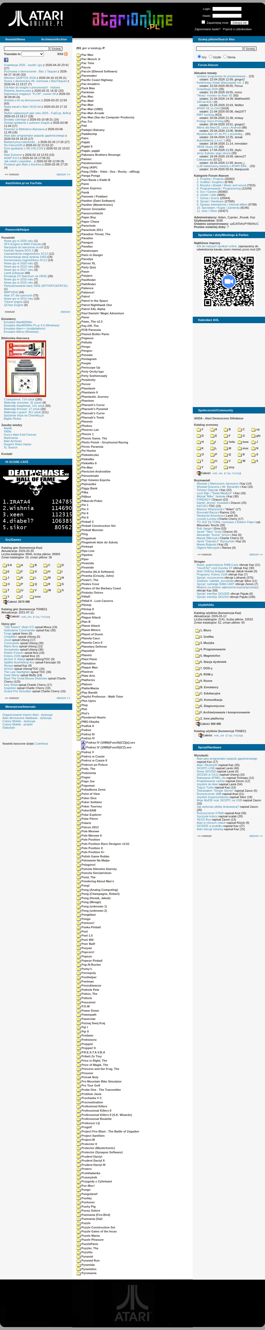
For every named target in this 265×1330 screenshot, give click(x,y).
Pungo (83, 1189)
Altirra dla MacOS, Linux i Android (219, 127)
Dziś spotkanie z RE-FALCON (23, 148)
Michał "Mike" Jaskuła (211, 496)
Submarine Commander (19, 630)
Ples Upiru (86, 700)
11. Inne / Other (207, 210)
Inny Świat (11, 684)
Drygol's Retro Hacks (17, 444)
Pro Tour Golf (88, 1085)
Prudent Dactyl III (91, 1164)
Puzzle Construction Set (96, 1227)
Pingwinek (86, 538)
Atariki (8, 428)
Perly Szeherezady (92, 375)
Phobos (84, 425)
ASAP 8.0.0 (11, 158)
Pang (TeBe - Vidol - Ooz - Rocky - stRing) (108, 171)
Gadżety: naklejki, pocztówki (215, 580)
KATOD (202, 506)
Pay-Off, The (88, 325)
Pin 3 (82, 509)
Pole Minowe (88, 831)
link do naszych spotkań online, (217, 246)
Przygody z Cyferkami (94, 1181)
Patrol (83, 296)
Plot (82, 709)
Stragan (199, 561)
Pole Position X (90, 848)
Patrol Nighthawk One (94, 305)
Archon (8, 668)
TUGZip (45, 616)
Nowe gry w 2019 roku (18, 266)
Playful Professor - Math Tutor (100, 696)
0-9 (7, 565)
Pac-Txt (84, 121)
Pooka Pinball (89, 927)
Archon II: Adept (15, 659)
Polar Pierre (87, 818)
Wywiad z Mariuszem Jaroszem (217, 483)
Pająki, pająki (88, 150)
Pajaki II (84, 146)
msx (243, 448)
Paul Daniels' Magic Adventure (100, 313)
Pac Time (85, 63)
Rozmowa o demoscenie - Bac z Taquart (30, 71)
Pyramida (86, 1264)
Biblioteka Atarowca (15, 338)
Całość (13, 616)
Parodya (85, 259)
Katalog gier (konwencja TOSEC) (24, 609)
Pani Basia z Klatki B (93, 179)
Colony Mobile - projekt (17, 724)
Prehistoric (87, 1039)
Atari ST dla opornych (18, 295)
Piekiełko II (87, 463)
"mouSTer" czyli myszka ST (215, 568)
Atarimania (11, 437)
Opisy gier (8, 623)
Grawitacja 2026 (207, 89)
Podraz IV (86, 738)
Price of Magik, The (92, 1064)
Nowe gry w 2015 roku (18, 282)
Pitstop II (85, 609)
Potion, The (87, 993)
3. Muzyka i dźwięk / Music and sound (221, 185)
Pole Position (88, 839)
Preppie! (85, 1044)
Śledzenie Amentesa (210, 515)
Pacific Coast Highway (95, 80)
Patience (85, 288)
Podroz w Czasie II (92, 760)
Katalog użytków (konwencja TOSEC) (220, 731)
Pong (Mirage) (89, 902)
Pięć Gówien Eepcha (93, 480)
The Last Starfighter (17, 672)
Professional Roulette (94, 1118)
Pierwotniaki (88, 475)
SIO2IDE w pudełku (209, 826)
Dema (231, 57)
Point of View (88, 793)
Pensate (85, 355)
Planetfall (85, 650)
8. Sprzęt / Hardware (210, 201)
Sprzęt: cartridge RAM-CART (215, 584)
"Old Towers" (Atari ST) (19, 627)
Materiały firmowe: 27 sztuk (22, 409)
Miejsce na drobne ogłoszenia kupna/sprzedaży (228, 587)
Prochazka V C (89, 1098)
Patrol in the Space (92, 300)
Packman (85, 92)
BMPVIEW (11, 292)
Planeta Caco (88, 638)
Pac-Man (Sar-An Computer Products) (105, 117)
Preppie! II (86, 1048)
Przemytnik (87, 1177)
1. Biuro (203, 630)
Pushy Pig (86, 1206)
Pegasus (85, 338)
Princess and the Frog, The (98, 1068)
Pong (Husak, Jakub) (94, 898)
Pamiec (84, 159)
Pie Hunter (86, 450)
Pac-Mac (85, 96)
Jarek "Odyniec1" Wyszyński (215, 541)
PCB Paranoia (89, 329)
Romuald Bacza (207, 512)
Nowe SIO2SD (206, 771)
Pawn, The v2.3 (90, 321)
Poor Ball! (86, 943)
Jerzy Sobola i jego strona (214, 153)
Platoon (84, 684)
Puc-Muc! (86, 1185)
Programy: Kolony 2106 (212, 574)
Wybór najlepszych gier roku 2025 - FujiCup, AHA (36, 113)
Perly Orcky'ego (90, 371)
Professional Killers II (94, 1110)
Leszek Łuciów (206, 518)
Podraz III (85, 734)
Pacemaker (87, 75)
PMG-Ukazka (88, 721)
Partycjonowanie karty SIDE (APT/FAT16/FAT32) (35, 285)
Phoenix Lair (88, 429)
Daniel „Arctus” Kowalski (213, 502)
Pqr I (82, 1027)
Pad (82, 125)
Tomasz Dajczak (207, 490)
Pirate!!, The (88, 580)
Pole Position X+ (91, 852)
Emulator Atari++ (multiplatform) (24, 328)
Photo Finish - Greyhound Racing (102, 442)
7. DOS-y (204, 668)
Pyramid (85, 1256)
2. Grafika (204, 636)
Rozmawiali (202, 480)
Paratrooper (87, 250)
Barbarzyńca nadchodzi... (20, 142)
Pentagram (87, 359)
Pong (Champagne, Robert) (98, 893)
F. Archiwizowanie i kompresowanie (222, 712)
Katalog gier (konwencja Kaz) (21, 547)
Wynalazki (201, 755)
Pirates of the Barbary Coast (99, 588)
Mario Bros (11, 646)
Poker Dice (87, 798)
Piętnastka (86, 484)
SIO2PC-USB (206, 768)
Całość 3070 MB (16, 601)
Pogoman (86, 785)
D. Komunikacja (208, 699)
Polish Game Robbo (93, 856)
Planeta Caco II (89, 642)
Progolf (84, 1127)
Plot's (83, 713)
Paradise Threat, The (93, 234)
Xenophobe (11, 649)
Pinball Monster (90, 530)
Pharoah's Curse (91, 413)
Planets (84, 655)
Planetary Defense (92, 646)
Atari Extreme (13, 154)
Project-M (86, 1139)
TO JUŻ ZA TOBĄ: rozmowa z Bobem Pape (225, 522)
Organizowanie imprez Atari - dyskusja (27, 714)
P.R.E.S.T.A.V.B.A (91, 1052)
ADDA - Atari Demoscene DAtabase (218, 418)
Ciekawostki (205, 159)
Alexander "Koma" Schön (213, 534)
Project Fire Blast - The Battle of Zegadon (108, 1131)
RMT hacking (205, 114)
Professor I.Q (88, 1123)
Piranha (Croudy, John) (95, 575)
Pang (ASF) (87, 167)
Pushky (84, 1198)
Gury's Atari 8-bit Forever (20, 434)
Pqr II (83, 1031)
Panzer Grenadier (91, 209)
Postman (85, 981)
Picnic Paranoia (90, 446)
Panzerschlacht (90, 213)
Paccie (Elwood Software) (97, 71)
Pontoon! (85, 923)
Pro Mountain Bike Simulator (99, 1081)
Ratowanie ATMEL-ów (211, 777)
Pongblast (86, 914)
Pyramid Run (88, 1260)
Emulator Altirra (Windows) (21, 331)
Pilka (82, 492)
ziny (229, 467)
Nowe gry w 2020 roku (18, 263)
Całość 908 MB (208, 723)
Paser (83, 271)
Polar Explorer (89, 814)
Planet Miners (89, 630)
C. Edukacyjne (207, 693)
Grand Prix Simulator (17, 691)
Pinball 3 (85, 521)
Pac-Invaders (88, 84)
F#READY (203, 499)
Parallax (85, 246)
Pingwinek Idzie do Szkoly (97, 542)
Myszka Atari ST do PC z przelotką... (220, 134)
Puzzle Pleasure (90, 1239)
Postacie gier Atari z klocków (22, 164)
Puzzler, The (88, 1248)
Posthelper (87, 977)
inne (35, 596)
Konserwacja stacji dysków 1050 (25, 256)
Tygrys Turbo (205, 787)
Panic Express (89, 188)
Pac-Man (85, 104)
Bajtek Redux (12, 418)
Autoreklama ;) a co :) (211, 140)
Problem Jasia (89, 1094)
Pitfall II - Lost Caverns (95, 600)
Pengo (83, 346)
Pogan (83, 777)
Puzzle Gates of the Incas (97, 1231)
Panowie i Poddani (92, 196)
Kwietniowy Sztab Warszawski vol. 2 (220, 82)
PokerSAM (86, 810)
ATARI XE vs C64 (208, 108)
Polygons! (86, 864)
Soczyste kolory (207, 816)
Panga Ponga (88, 175)
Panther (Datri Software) (96, 200)
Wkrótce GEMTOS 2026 (20, 77)
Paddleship (87, 134)
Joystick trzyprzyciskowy (213, 797)
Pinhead (85, 546)
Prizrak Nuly (88, 1077)
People (84, 363)
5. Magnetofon (207, 655)
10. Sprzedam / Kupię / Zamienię (218, 207)
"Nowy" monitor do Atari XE (214, 95)
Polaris (84, 823)
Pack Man (86, 88)
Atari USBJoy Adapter (211, 571)
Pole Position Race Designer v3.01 (103, 843)
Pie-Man (85, 467)
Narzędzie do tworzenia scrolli (23, 247)
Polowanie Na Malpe (93, 860)
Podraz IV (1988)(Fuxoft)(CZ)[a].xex (108, 742)
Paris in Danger (90, 255)
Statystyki (8, 727)
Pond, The (86, 877)
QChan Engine (13, 305)
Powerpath (86, 1014)
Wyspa (8, 665)
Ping (82, 534)
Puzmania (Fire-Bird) (93, 1214)
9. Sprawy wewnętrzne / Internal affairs (222, 204)
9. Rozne (203, 680)
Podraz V (85, 752)
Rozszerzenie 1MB (209, 793)
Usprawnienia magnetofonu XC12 (26, 253)
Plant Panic (87, 659)
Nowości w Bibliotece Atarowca (24, 129)
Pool (82, 931)
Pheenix (85, 421)
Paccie (84, 67)
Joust (7, 639)
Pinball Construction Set (96, 525)
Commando (11, 643)
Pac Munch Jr (89, 59)
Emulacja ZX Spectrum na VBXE (25, 276)
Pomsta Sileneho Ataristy (97, 869)
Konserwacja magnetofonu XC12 (25, 260)
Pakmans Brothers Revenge (98, 154)
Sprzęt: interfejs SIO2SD (213, 596)
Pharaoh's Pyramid (92, 409)
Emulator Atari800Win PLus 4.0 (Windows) (31, 325)
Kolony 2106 (12, 656)
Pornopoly (86, 973)
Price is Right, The (92, 1060)
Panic (83, 183)
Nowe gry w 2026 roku (18, 240)
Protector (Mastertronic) (96, 1148)
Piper (83, 559)
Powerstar (86, 1018)
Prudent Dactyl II (91, 1160)
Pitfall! (83, 596)
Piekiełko (85, 459)
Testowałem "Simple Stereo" (215, 790)
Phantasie (86, 388)
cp (255, 429)
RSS (62, 54)
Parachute (86, 225)
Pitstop (84, 604)
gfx (256, 435)
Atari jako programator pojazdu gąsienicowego (34, 135)
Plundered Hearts (91, 717)
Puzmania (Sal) (89, 1218)
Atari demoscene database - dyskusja (26, 718)
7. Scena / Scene (208, 198)
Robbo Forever (14, 652)
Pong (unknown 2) (92, 910)
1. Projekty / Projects (210, 178)
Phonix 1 (85, 434)
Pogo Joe (86, 781)
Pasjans (85, 275)
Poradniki (8, 237)
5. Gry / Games (207, 191)
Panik (83, 192)
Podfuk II (85, 726)
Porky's (84, 969)
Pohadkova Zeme (91, 789)
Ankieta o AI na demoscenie (22, 100)
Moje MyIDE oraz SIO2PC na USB (219, 800)
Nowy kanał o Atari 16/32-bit (22, 106)
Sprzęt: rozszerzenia (210, 577)
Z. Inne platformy (209, 718)
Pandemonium (89, 163)
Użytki (217, 57)
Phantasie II (87, 392)
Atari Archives (13, 441)
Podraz (84, 730)
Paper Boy (86, 217)
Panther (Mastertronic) (95, 204)
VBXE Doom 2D (207, 146)
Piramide (85, 567)
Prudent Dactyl (89, 1156)
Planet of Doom (90, 634)
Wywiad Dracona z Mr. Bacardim (218, 486)
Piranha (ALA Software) (95, 571)
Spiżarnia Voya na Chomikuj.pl (24, 415)
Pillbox (84, 496)
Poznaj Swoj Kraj (91, 1023)
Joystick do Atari (207, 784)
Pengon (84, 350)
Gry (204, 57)
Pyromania (86, 1273)
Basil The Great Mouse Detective (25, 678)
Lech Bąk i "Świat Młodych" (214, 493)
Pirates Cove (88, 584)
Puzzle (83, 1223)
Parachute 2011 (90, 229)
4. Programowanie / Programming (219, 188)
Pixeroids (86, 613)
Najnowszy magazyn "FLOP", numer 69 (30, 93)
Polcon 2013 (88, 827)
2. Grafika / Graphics (210, 182)
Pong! (83, 885)
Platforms (86, 680)
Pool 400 (85, 939)
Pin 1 (82, 505)
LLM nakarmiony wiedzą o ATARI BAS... (223, 166)
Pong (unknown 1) (92, 906)
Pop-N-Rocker (89, 964)
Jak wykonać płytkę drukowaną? (218, 806)
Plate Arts (86, 675)
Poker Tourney (89, 806)
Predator (85, 1035)
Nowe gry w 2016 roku (18, 279)
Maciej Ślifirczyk (207, 538)
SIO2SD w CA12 (208, 774)
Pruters (84, 1168)
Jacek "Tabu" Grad (209, 531)
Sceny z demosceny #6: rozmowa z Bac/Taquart (35, 81)
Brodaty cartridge (15, 119)
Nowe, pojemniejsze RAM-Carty (217, 564)
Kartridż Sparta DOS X (19, 250)
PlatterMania (88, 688)
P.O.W (83, 1006)
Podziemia (86, 773)
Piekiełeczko (88, 455)
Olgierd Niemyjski (208, 547)
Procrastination (90, 1102)
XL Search (10, 447)
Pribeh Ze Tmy (89, 1056)
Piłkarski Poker (90, 500)
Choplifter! (10, 636)
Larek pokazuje (14, 272)
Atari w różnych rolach (211, 822)
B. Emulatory (206, 687)
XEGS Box (204, 819)
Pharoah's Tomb (90, 417)
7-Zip (36, 616)
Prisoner (85, 1073)
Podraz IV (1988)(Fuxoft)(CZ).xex (106, 747)
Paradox (85, 238)
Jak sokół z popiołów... (18, 161)
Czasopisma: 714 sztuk (19, 399)
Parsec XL (86, 263)
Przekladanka (88, 1173)
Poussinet (86, 1002)
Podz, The (86, 768)
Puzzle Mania (88, 1235)
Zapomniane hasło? (208, 29)
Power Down (88, 1010)
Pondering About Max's (95, 881)
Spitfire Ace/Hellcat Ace (19, 662)
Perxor (84, 384)
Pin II (82, 517)
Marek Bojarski (206, 544)
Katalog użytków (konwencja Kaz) (217, 612)
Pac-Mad (85, 100)
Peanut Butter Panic (93, 334)
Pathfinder (86, 284)
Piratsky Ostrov (90, 592)
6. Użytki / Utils (206, 194)
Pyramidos (86, 1269)
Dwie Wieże (12, 675)
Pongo (83, 919)
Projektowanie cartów (211, 781)
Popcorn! (85, 952)
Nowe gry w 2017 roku (18, 269)
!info (229, 441)
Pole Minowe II (89, 835)
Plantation (86, 663)
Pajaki (83, 142)
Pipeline (85, 554)
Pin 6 (82, 513)
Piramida (85, 563)
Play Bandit (87, 692)
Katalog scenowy (206, 424)
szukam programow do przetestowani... (222, 76)
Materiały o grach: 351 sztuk (22, 412)
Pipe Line (85, 550)
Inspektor (10, 688)
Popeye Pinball (89, 960)
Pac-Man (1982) (90, 109)
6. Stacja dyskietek (210, 661)
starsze (65, 311)
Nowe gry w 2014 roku (18, 298)
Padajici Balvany (91, 130)
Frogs (8, 633)
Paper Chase (88, 221)
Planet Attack (88, 625)
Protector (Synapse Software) (100, 1152)
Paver (83, 317)
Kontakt (6, 453)
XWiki (7, 431)
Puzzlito (85, 1252)
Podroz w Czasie (91, 756)
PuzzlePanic (88, 1244)
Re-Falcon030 (13, 145)
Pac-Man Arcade (90, 113)
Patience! (85, 292)
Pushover (86, 1202)
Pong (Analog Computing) (97, 889)
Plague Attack (89, 617)
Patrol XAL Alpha (91, 309)
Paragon (85, 242)
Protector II (87, 1144)
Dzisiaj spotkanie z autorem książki (27, 122)
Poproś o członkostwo (237, 29)
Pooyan (84, 948)
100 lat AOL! (205, 101)
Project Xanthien (91, 1135)
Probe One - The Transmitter (99, 1089)
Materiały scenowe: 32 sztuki (23, 402)
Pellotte (84, 342)
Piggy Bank (87, 488)
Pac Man (85, 54)
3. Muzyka (204, 642)
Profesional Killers (92, 1106)
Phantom (85, 400)
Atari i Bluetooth (207, 765)
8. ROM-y (204, 674)
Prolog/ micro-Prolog (210, 121)
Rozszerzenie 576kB (210, 813)
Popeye (84, 956)
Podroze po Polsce (92, 764)
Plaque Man (87, 667)
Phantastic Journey (93, 396)
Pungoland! (87, 1194)
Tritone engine (13, 301)
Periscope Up (88, 367)
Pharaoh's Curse (91, 405)
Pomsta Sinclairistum (94, 873)
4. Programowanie (210, 649)
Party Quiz (86, 267)
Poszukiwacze (89, 985)
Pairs (83, 138)
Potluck (84, 998)
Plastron (85, 671)
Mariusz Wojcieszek (210, 509)
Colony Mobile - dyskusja (18, 721)
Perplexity (86, 379)
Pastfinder (86, 279)
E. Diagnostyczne (210, 705)
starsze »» (63, 174)
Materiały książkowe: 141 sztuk (24, 405)
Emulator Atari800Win (18, 322)
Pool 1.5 (85, 935)
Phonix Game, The (92, 438)
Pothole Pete (88, 989)
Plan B (83, 621)
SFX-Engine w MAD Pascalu (22, 244)
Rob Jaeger (204, 528)
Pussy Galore (88, 1210)
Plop (82, 705)
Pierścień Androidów (94, 471)
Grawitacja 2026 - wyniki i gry (23, 65)
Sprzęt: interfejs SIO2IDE (213, 593)
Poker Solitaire (89, 802)
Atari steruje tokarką (210, 829)
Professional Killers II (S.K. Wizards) (104, 1114)
